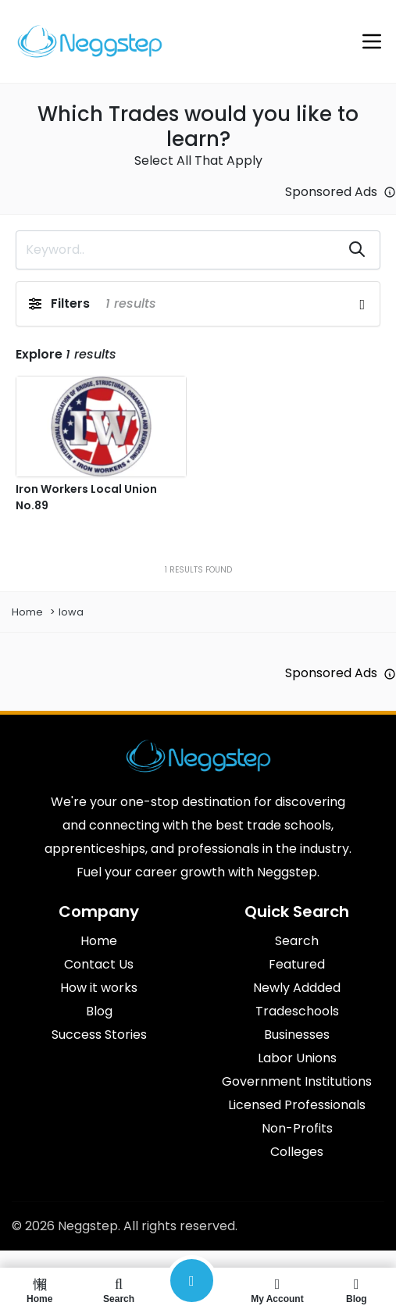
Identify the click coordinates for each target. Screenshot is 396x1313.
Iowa (71, 612)
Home (27, 612)
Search (118, 1290)
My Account (276, 1290)
